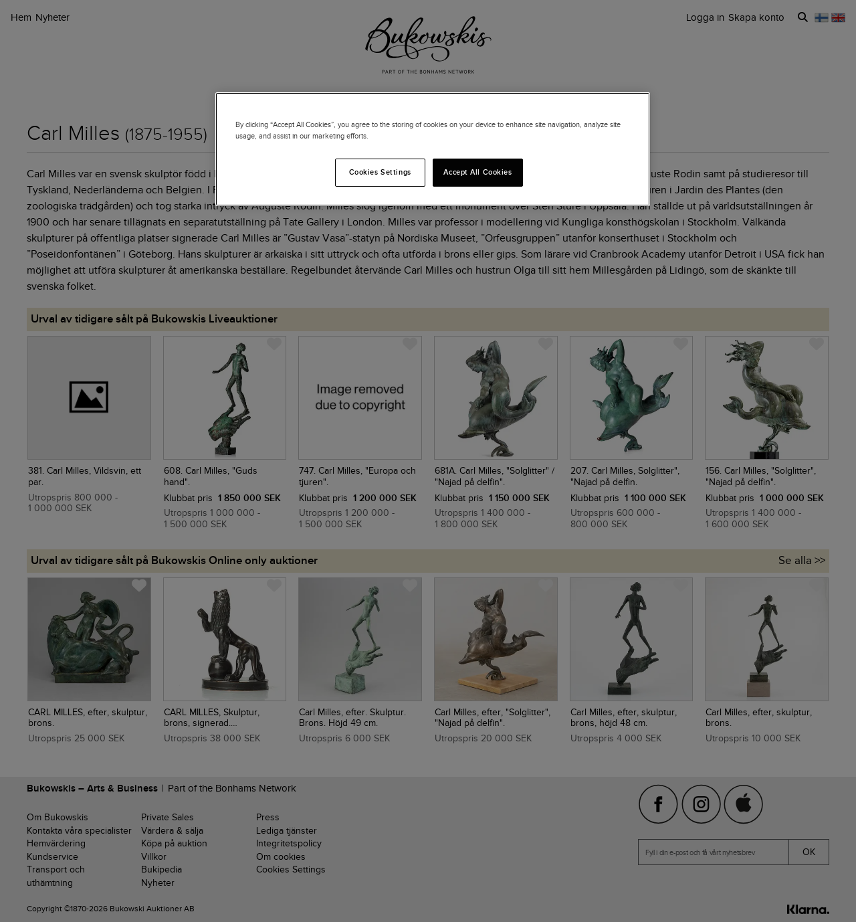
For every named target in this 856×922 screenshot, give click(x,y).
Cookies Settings (380, 172)
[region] (432, 149)
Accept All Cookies (477, 172)
